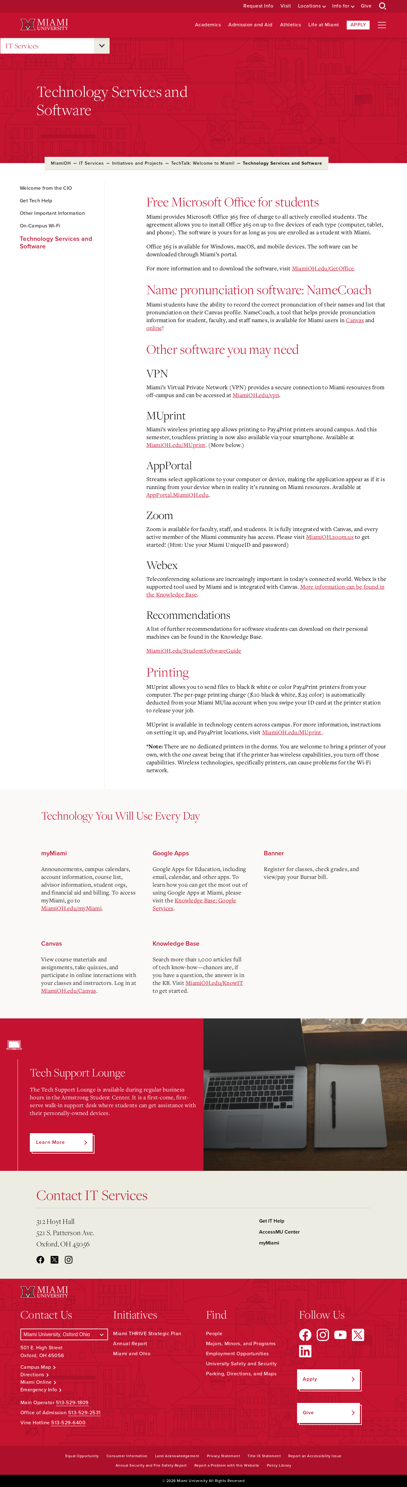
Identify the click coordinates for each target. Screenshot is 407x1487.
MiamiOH (61, 163)
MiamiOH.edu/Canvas (68, 990)
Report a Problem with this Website (226, 1465)
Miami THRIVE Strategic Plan (147, 1333)
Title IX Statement (264, 1456)
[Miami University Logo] (44, 24)
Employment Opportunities (237, 1354)
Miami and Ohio (131, 1354)
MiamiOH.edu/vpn (256, 395)
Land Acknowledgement (177, 1456)
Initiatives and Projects (137, 163)
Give (366, 6)
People (214, 1333)
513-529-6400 (68, 1423)
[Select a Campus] (64, 1334)
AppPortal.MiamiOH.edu (177, 494)
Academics (208, 25)
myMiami (269, 1243)
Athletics (290, 25)
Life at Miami (323, 25)
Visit (285, 6)
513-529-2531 (84, 1413)
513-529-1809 (72, 1402)
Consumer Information (127, 1456)
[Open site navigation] (382, 25)
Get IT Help (271, 1221)
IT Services (22, 46)
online (154, 328)
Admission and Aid (250, 25)
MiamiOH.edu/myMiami (71, 908)
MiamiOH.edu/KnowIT (214, 982)
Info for (340, 6)
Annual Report (130, 1344)
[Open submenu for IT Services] (102, 46)
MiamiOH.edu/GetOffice (323, 268)
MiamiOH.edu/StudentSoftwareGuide (193, 650)
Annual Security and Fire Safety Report (151, 1465)
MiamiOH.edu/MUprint (176, 445)
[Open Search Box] (383, 6)
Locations (309, 6)
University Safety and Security (241, 1364)
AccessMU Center (279, 1232)
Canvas (355, 320)
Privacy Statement (223, 1456)
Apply (358, 25)
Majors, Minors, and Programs (241, 1344)
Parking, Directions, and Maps (241, 1374)
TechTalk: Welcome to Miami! (203, 163)
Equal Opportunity (82, 1456)
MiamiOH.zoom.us (330, 536)
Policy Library (279, 1465)
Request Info (258, 6)
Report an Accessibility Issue (315, 1456)
